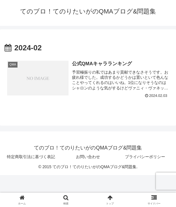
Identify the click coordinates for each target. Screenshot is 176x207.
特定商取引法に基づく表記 (31, 156)
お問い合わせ (88, 156)
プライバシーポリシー (145, 156)
